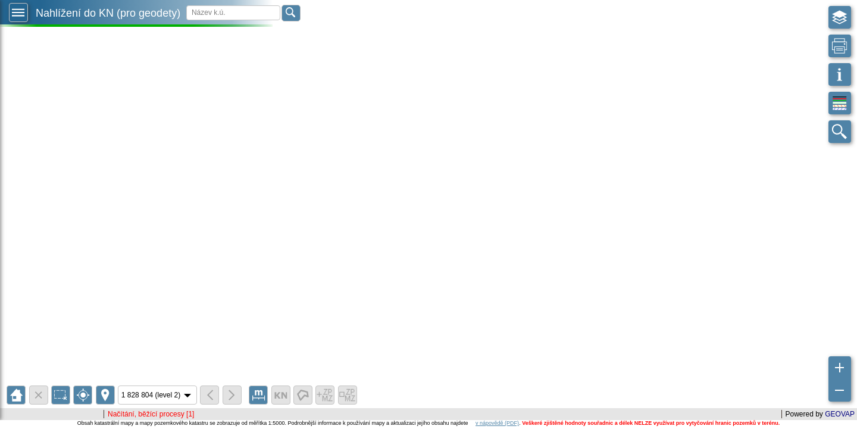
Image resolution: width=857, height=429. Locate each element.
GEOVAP (840, 414)
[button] (18, 12)
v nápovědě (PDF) (497, 423)
